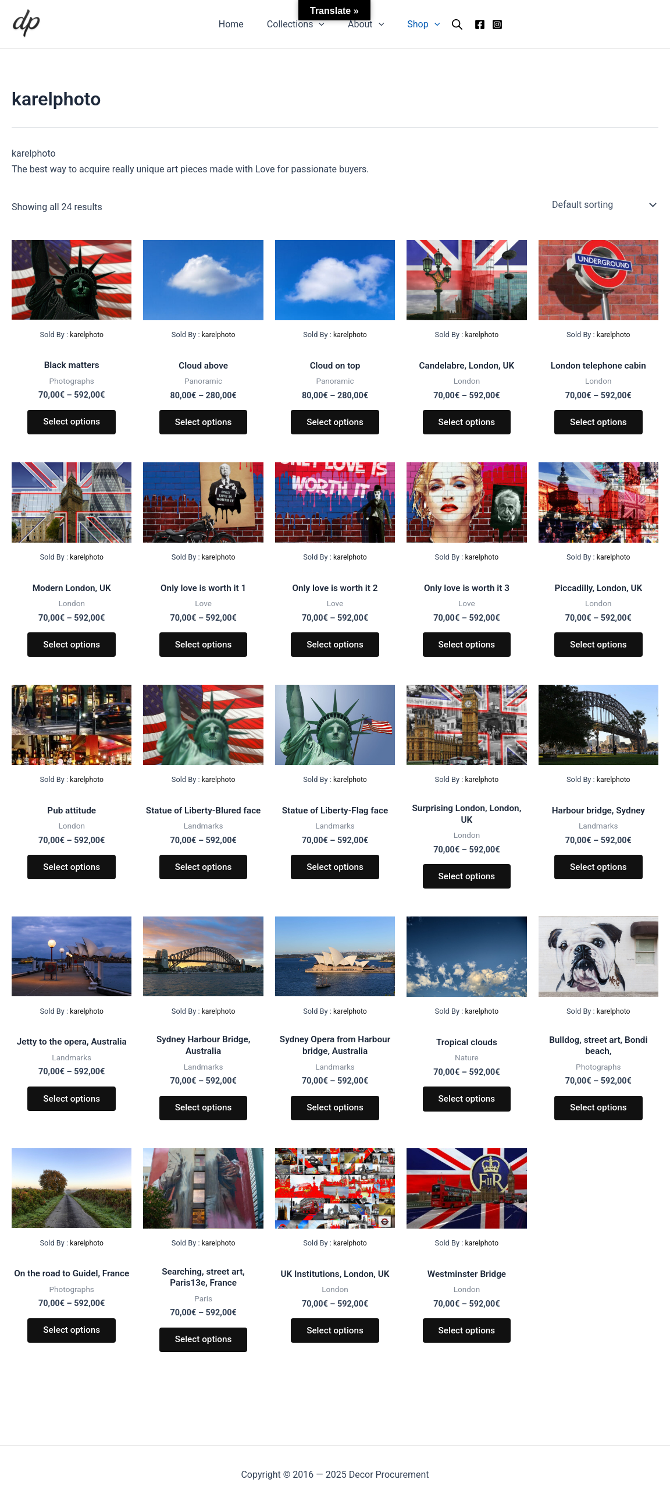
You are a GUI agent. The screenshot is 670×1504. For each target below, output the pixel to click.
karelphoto (86, 334)
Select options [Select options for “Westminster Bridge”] (466, 1346)
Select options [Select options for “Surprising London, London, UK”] (466, 885)
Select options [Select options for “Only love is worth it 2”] (335, 649)
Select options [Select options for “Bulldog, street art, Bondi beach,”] (598, 1121)
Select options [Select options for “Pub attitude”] (71, 874)
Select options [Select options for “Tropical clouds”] (466, 1110)
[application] (321, 24)
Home (238, 24)
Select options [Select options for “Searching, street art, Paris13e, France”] (203, 1357)
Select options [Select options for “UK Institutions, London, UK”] (335, 1346)
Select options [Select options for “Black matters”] (71, 423)
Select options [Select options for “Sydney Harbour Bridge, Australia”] (203, 1121)
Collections (298, 24)
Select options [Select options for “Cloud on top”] (335, 423)
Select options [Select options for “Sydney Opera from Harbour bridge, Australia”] (335, 1121)
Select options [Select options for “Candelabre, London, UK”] (466, 423)
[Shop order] (602, 205)
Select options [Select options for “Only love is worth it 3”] (466, 649)
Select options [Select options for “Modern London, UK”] (71, 649)
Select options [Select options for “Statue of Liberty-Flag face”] (335, 874)
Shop (416, 24)
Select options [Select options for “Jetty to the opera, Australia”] (71, 1110)
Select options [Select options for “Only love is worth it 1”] (203, 649)
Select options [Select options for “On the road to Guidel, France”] (71, 1357)
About (363, 24)
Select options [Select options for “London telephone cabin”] (598, 423)
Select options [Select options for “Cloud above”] (203, 423)
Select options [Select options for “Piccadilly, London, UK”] (598, 649)
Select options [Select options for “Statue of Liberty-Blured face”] (203, 885)
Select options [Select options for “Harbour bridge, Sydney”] (598, 874)
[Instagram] (488, 24)
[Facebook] (470, 24)
